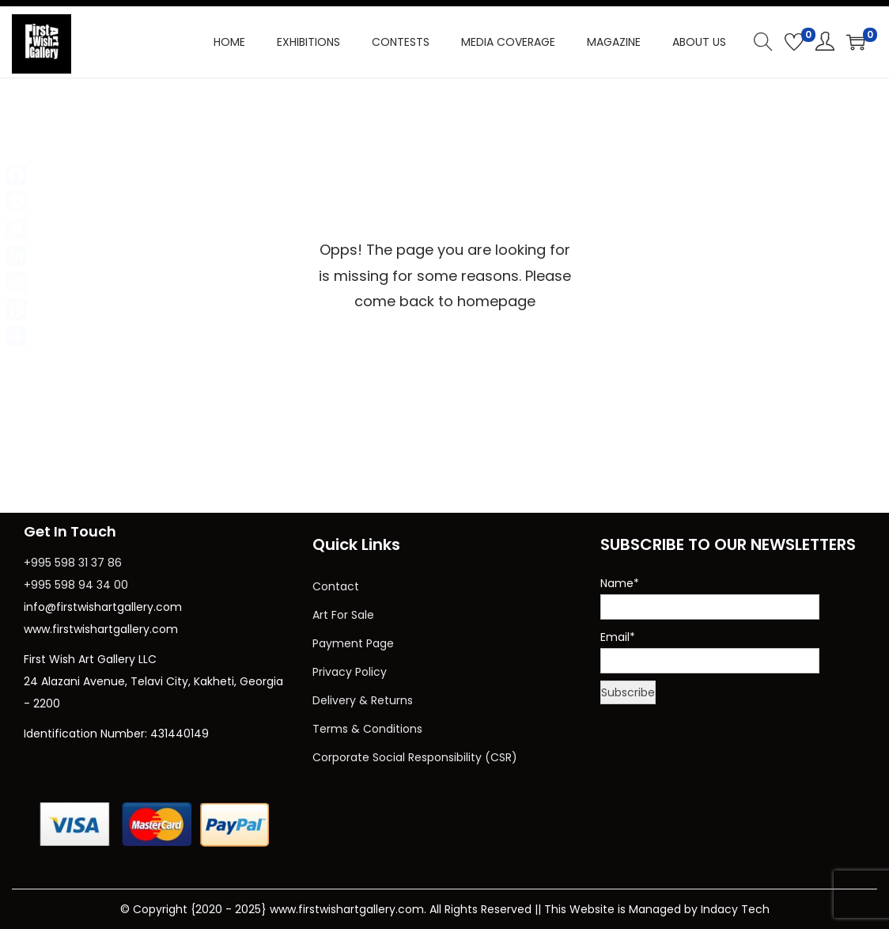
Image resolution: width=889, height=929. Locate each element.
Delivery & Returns (362, 700)
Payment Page (353, 643)
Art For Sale (343, 615)
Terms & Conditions (367, 729)
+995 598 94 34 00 (76, 585)
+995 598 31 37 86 (73, 563)
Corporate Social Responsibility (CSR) (414, 757)
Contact (335, 586)
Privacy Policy (349, 672)
